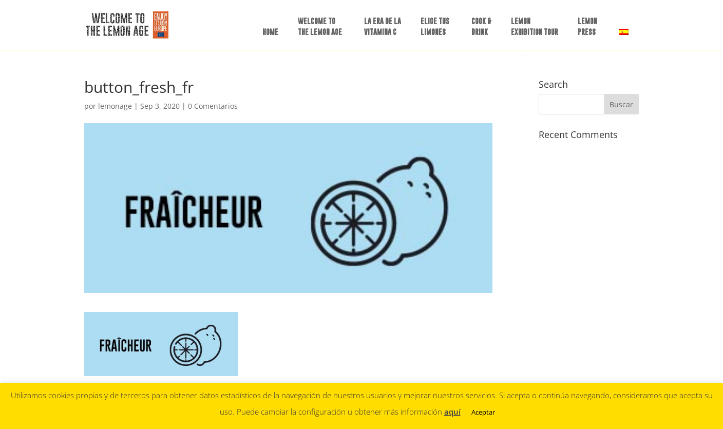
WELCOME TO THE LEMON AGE (320, 26)
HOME (270, 31)
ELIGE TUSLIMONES (435, 26)
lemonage (115, 106)
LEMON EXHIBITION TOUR (534, 26)
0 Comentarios (213, 106)
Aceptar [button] (483, 412)
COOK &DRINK (481, 26)
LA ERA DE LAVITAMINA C (382, 26)
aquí (452, 411)
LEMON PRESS (587, 26)
